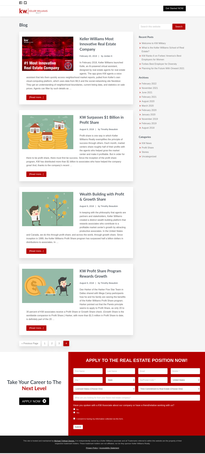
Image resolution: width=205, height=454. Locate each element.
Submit (78, 428)
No (76, 410)
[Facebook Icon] (20, 3)
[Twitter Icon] (25, 3)
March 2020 (148, 106)
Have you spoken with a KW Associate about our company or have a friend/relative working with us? (123, 406)
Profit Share (148, 147)
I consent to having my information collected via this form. (98, 420)
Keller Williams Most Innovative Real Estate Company (100, 43)
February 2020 (149, 110)
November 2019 (150, 119)
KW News (147, 143)
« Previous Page (29, 344)
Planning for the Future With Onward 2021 (163, 68)
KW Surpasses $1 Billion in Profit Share (102, 119)
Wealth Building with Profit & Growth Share (100, 196)
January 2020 (148, 114)
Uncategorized (149, 156)
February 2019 (149, 123)
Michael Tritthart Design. (64, 442)
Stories (145, 152)
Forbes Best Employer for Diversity (159, 64)
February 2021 (149, 97)
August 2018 (148, 128)
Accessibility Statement (109, 449)
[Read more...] (37, 97)
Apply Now (31, 402)
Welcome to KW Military (154, 43)
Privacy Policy (92, 449)
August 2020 (148, 101)
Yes (76, 413)
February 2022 (149, 83)
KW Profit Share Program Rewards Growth (96, 275)
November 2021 (150, 88)
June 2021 (147, 92)
